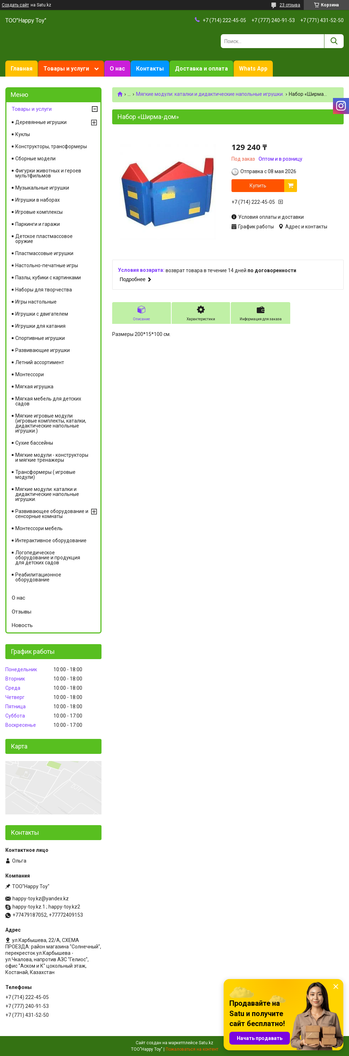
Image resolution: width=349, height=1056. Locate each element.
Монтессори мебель (39, 528)
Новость (22, 625)
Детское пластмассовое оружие (44, 238)
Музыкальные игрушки (42, 188)
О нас (117, 68)
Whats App (253, 68)
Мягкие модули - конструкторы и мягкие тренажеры (51, 457)
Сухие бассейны (34, 443)
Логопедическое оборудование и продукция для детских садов (47, 557)
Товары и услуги (66, 68)
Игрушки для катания (40, 326)
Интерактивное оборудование (51, 540)
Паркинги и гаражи (37, 224)
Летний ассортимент (39, 362)
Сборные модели (35, 158)
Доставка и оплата (201, 68)
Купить (258, 185)
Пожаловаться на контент (192, 1049)
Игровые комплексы (39, 212)
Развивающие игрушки (42, 350)
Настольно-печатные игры (46, 265)
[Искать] (334, 41)
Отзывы (21, 612)
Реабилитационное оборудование (38, 577)
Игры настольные (36, 302)
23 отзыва (290, 4)
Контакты (150, 68)
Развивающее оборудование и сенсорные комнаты (51, 513)
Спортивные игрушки (40, 338)
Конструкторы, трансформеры (51, 146)
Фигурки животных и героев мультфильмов (48, 173)
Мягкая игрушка (34, 386)
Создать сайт (15, 4)
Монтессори (29, 374)
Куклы (22, 134)
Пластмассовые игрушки (44, 253)
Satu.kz (206, 1042)
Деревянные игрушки (41, 122)
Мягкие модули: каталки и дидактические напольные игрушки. (210, 94)
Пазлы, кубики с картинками (48, 277)
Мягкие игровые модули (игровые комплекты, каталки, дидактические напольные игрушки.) (50, 423)
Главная (21, 68)
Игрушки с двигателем (41, 314)
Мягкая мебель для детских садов (48, 401)
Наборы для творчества (43, 290)
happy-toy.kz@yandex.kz (40, 898)
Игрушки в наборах (37, 200)
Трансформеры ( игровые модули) (45, 474)
